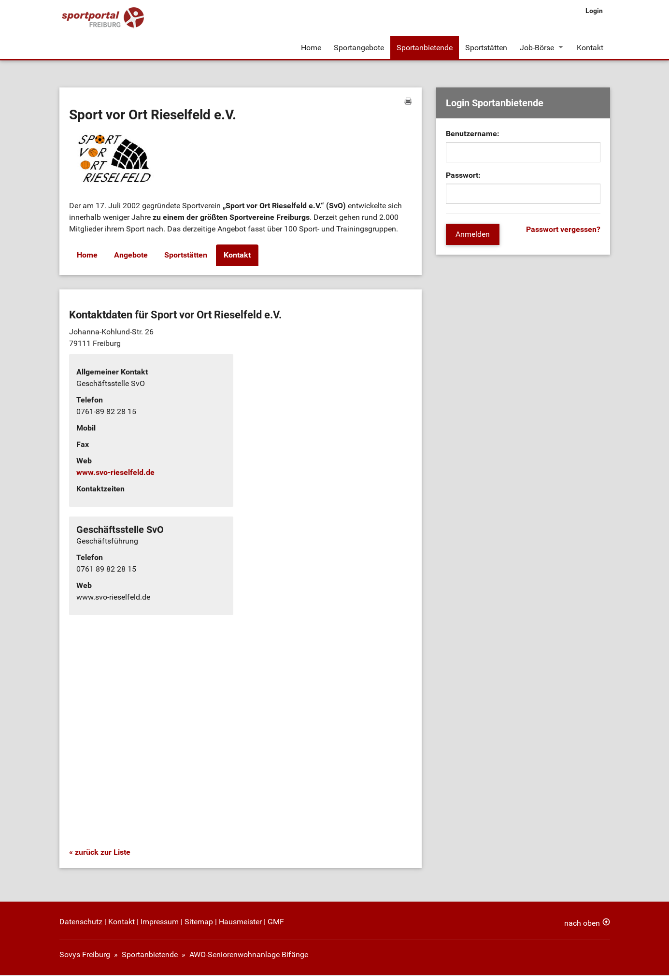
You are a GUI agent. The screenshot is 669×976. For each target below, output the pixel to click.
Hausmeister (240, 922)
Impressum (160, 922)
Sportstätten (486, 47)
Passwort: (463, 176)
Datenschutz (80, 922)
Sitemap (199, 922)
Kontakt (590, 47)
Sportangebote (359, 47)
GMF (276, 922)
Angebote (131, 256)
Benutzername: (472, 135)
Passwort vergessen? (563, 230)
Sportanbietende (425, 47)
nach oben (582, 924)
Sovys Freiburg (84, 955)
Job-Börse (537, 47)
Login (594, 10)
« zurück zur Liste (99, 853)
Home (311, 47)
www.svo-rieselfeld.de (115, 473)
